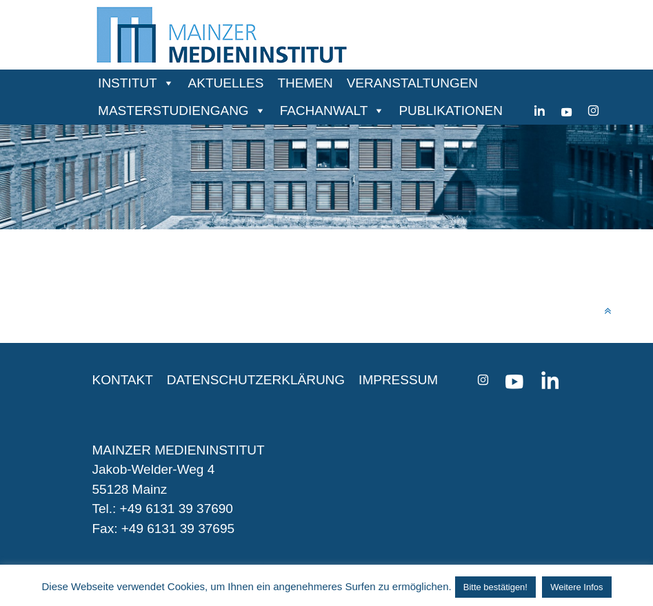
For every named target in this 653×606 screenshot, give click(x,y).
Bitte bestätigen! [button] (495, 587)
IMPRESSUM (398, 380)
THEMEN (304, 83)
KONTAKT (122, 380)
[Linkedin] (539, 111)
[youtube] (566, 111)
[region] (326, 177)
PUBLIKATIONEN (451, 110)
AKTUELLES (226, 83)
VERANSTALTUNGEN (412, 83)
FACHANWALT (324, 110)
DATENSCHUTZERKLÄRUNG (256, 380)
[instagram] (593, 111)
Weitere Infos (576, 587)
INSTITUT (127, 83)
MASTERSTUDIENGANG (173, 110)
